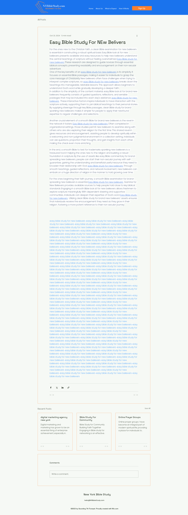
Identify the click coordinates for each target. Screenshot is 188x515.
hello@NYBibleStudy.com (94, 500)
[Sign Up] (142, 8)
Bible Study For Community (88, 418)
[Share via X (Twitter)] (57, 387)
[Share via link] (68, 387)
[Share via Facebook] (51, 387)
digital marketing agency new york (54, 418)
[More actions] (136, 35)
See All (147, 408)
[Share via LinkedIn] (62, 387)
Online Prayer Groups (129, 417)
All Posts (42, 19)
